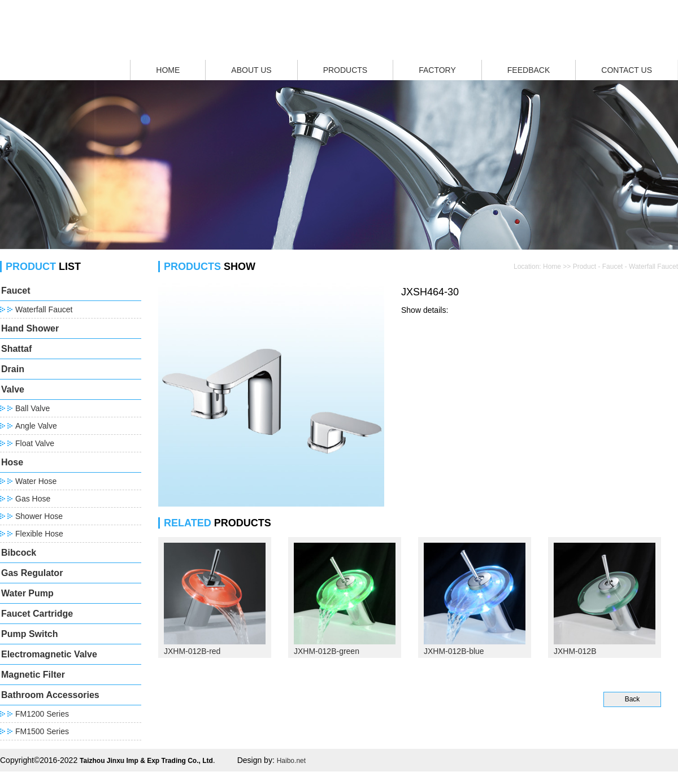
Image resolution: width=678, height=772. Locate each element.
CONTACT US (626, 70)
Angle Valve (36, 425)
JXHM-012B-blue (454, 651)
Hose (12, 462)
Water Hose (35, 481)
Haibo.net (291, 761)
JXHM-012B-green (326, 651)
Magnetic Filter (33, 674)
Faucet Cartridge (37, 613)
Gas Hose (32, 498)
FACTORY (437, 70)
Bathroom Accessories (50, 695)
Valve (12, 389)
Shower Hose (39, 516)
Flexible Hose (39, 533)
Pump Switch (29, 634)
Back (632, 699)
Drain (12, 369)
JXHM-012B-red (192, 651)
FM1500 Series (42, 731)
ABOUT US (251, 70)
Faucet (16, 290)
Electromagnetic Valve (49, 654)
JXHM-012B (575, 651)
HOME (168, 70)
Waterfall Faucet (43, 309)
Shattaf (16, 349)
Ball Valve (32, 408)
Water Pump (27, 593)
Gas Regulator (32, 573)
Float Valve (34, 443)
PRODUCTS (345, 70)
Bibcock (18, 552)
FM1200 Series (42, 713)
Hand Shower (30, 328)
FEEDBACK (528, 70)
